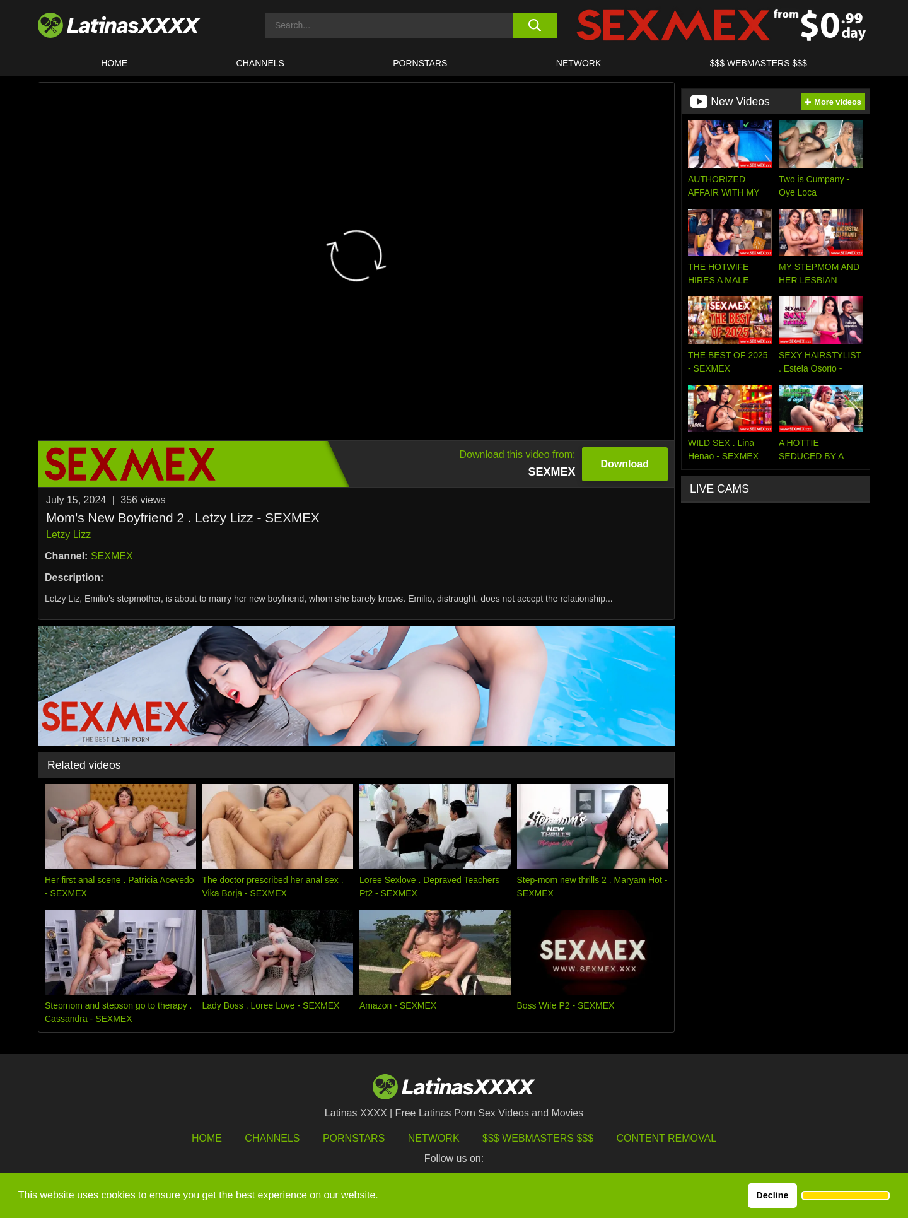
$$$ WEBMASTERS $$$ (758, 63)
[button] (845, 1196)
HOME (114, 63)
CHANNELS (260, 63)
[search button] (534, 25)
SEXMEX (112, 556)
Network (579, 63)
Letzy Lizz (68, 534)
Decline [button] (772, 1195)
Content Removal (667, 1138)
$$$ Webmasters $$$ (537, 1138)
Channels (272, 1138)
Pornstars (420, 63)
